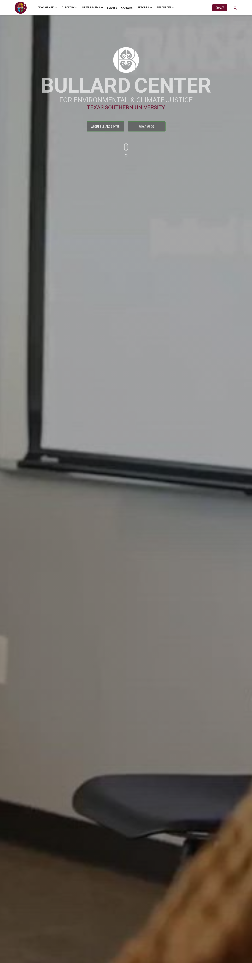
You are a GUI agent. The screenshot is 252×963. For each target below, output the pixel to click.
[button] (47, 8)
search (235, 8)
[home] (21, 7)
